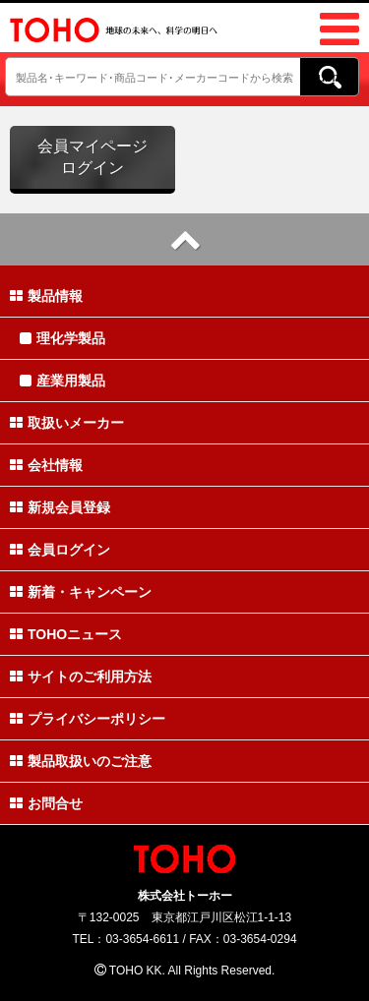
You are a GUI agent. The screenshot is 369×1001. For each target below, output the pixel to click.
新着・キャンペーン (81, 592)
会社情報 (46, 465)
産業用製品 (62, 380)
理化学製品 (62, 338)
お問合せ (46, 803)
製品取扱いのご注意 (81, 761)
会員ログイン (60, 550)
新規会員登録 (60, 507)
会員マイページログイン (92, 157)
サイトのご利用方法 (81, 676)
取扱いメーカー (67, 423)
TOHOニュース (66, 634)
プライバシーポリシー (87, 719)
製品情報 (46, 296)
